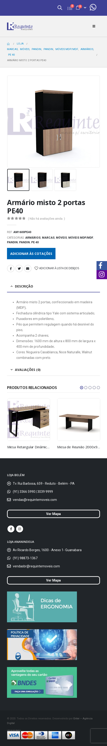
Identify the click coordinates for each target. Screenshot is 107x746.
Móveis (61, 237)
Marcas (48, 237)
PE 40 (35, 242)
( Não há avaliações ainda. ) (46, 218)
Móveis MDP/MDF (80, 237)
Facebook (10, 268)
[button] (81, 387)
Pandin (12, 242)
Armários (33, 237)
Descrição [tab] (24, 286)
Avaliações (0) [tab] (28, 369)
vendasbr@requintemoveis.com (36, 566)
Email (27, 268)
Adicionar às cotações (31, 253)
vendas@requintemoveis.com (35, 500)
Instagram (19, 528)
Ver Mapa (53, 514)
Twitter (19, 268)
